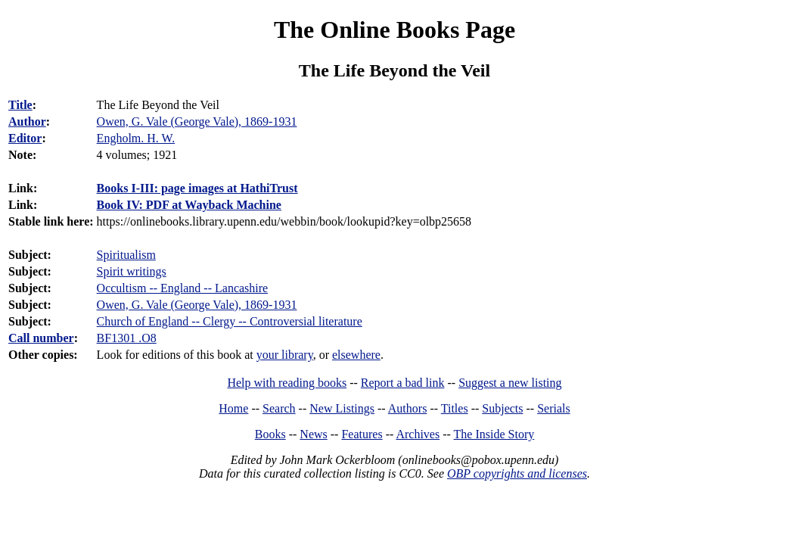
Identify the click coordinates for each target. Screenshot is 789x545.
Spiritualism (126, 254)
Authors (407, 408)
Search (279, 408)
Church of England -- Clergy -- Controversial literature (229, 321)
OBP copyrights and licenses (517, 473)
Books (270, 434)
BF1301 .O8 (127, 338)
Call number (41, 338)
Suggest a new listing (509, 382)
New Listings (341, 408)
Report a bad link (403, 382)
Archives (418, 434)
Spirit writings (131, 271)
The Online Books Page (394, 29)
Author (27, 121)
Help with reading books (286, 382)
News (313, 434)
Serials (553, 408)
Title (20, 104)
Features (361, 434)
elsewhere (356, 354)
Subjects (502, 408)
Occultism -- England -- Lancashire (183, 288)
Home (233, 408)
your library (284, 354)
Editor (25, 138)
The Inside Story (494, 434)
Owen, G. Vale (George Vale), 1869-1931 (197, 304)
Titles (454, 408)
